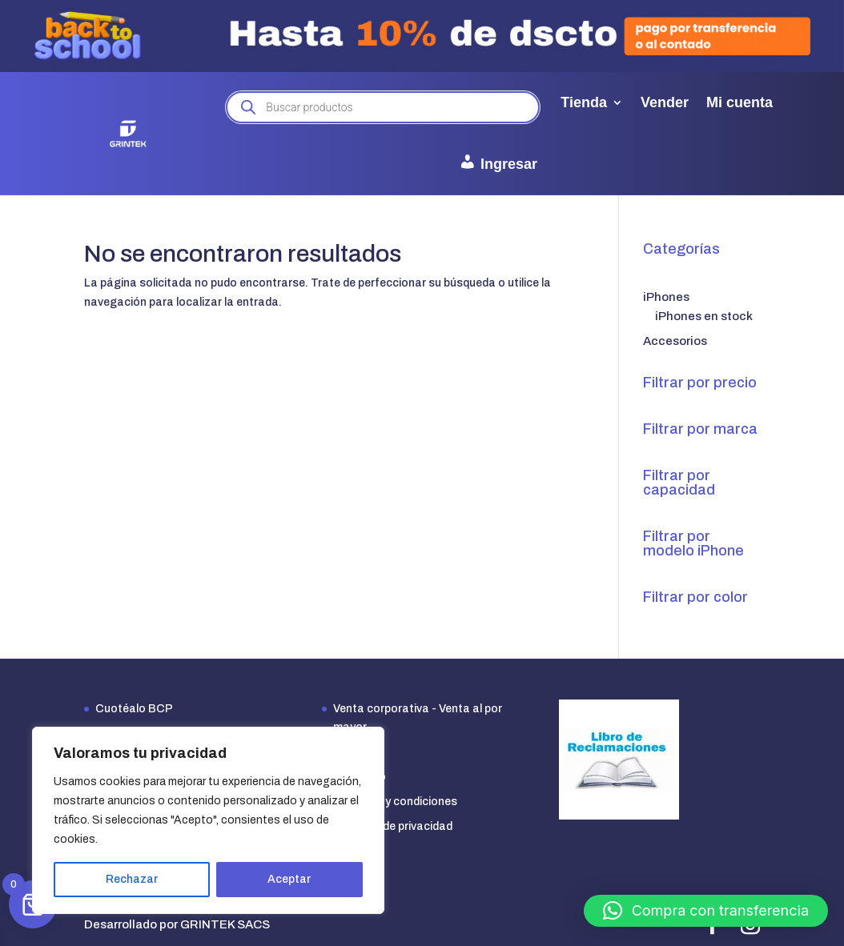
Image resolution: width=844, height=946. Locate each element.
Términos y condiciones (395, 802)
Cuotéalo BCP (134, 709)
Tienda (584, 102)
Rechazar (132, 879)
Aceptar (289, 879)
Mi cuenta (739, 102)
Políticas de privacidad (392, 826)
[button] (706, 911)
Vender (665, 102)
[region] (208, 820)
